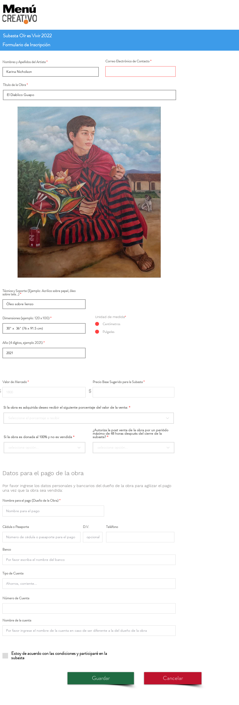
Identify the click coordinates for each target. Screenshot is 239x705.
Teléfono (112, 526)
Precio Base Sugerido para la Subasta (118, 382)
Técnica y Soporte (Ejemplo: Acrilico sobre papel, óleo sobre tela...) (39, 292)
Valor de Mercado (14, 382)
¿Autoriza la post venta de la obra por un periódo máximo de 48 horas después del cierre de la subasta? (130, 433)
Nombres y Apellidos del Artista (24, 62)
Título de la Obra (14, 84)
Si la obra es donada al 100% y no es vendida (38, 437)
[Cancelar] (172, 678)
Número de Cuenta (15, 598)
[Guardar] (101, 678)
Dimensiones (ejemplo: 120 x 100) (26, 318)
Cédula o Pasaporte (15, 526)
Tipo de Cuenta (12, 573)
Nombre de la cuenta (16, 620)
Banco (6, 549)
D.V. (86, 526)
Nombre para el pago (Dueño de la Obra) (30, 500)
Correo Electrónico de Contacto (127, 61)
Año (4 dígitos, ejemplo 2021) (22, 342)
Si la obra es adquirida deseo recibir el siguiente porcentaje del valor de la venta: (65, 407)
